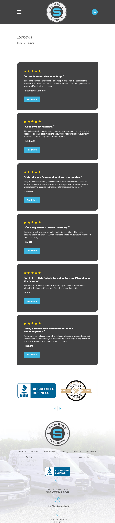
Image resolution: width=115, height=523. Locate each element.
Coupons (77, 451)
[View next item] (60, 408)
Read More (32, 99)
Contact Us (84, 457)
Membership (91, 451)
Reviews (29, 457)
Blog (56, 457)
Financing (64, 451)
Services (34, 451)
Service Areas (49, 451)
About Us (22, 451)
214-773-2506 (57, 492)
